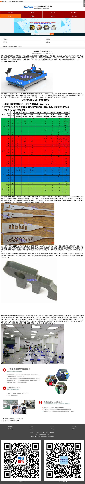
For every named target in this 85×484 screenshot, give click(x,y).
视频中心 (53, 16)
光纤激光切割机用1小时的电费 (12, 420)
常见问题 (5, 42)
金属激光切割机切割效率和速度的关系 (14, 418)
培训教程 (48, 42)
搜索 (52, 34)
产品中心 (53, 12)
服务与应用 (74, 12)
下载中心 (32, 16)
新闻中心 (10, 16)
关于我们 (32, 12)
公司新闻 (48, 39)
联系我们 (74, 16)
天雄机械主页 (10, 46)
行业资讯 (5, 39)
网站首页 (10, 12)
